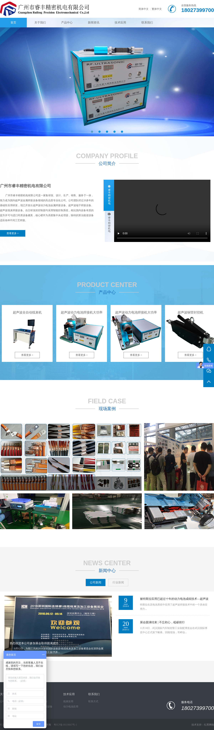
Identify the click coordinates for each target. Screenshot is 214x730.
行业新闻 (118, 582)
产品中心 (67, 22)
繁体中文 (157, 9)
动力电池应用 (70, 706)
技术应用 (120, 22)
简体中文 (144, 9)
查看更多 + (13, 233)
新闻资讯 (93, 22)
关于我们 (40, 22)
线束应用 (68, 701)
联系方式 (93, 701)
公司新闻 (95, 582)
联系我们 (147, 22)
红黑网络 (209, 724)
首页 (13, 22)
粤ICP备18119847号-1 (65, 724)
